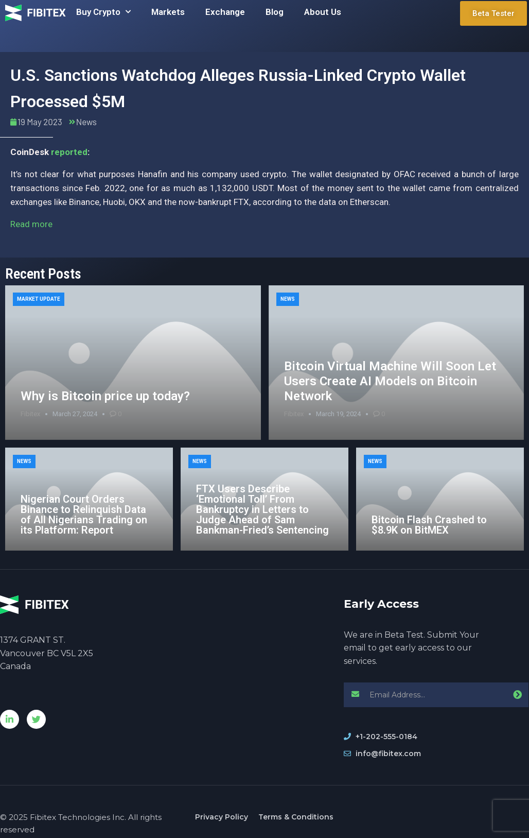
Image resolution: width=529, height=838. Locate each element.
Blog (275, 12)
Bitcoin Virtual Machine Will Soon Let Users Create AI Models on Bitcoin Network (390, 381)
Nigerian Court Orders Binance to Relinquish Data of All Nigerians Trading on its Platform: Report (84, 514)
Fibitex (30, 414)
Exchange (225, 12)
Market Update (38, 299)
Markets (168, 12)
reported (69, 152)
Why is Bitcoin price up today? (105, 396)
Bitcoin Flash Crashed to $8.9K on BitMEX (429, 525)
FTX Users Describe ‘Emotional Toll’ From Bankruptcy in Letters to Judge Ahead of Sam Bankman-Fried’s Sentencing (262, 509)
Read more (31, 224)
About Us (322, 12)
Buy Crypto (103, 12)
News (86, 121)
